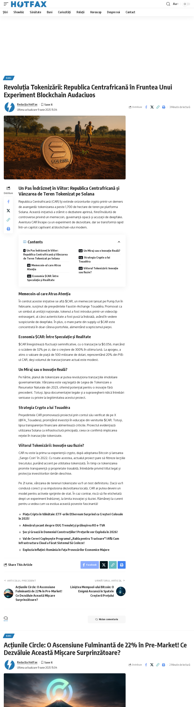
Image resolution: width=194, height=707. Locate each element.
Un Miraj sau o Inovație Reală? (102, 250)
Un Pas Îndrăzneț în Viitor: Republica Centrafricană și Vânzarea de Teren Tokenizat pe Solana (45, 254)
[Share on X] (152, 107)
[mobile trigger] (7, 4)
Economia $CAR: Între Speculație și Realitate (43, 278)
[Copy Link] (157, 107)
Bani (8, 78)
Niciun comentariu (106, 619)
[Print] (163, 107)
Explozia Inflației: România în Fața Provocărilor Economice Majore (66, 550)
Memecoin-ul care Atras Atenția (44, 267)
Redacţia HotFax (27, 104)
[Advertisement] (97, 44)
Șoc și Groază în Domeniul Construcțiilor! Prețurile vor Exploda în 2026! (70, 532)
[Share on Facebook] (146, 107)
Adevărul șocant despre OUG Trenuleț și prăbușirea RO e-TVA (64, 525)
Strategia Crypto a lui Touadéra (94, 259)
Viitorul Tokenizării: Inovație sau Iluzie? (98, 270)
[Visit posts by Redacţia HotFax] (9, 107)
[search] (168, 4)
